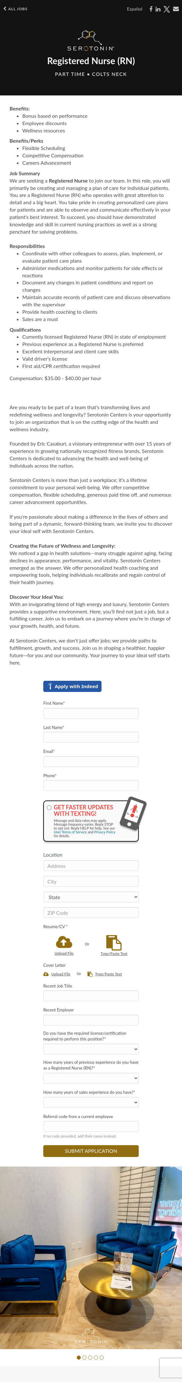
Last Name (53, 727)
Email (49, 751)
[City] (91, 881)
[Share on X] (167, 9)
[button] (79, 1358)
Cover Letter (54, 965)
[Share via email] (176, 9)
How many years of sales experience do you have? (89, 1092)
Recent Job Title (57, 985)
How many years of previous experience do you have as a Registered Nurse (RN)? (90, 1065)
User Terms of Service (70, 832)
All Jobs (15, 8)
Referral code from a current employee (78, 1116)
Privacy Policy (104, 832)
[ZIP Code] (91, 912)
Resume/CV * (55, 926)
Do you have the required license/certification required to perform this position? (84, 1036)
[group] (91, 1258)
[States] (91, 896)
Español (134, 8)
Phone (50, 775)
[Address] (91, 865)
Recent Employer (58, 1009)
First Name (54, 703)
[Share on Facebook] (150, 9)
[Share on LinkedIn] (158, 9)
